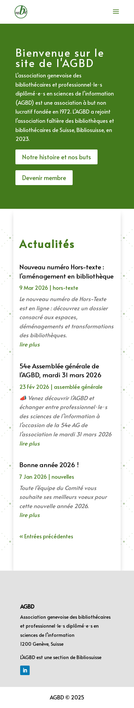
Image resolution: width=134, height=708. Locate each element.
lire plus (29, 344)
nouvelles (63, 476)
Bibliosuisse (88, 657)
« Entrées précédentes (46, 536)
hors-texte (65, 287)
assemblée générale (78, 386)
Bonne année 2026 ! (49, 464)
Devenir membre (44, 178)
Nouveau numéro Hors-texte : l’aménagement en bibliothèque (66, 271)
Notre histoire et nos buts (56, 157)
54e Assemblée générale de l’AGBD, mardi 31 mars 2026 (60, 370)
